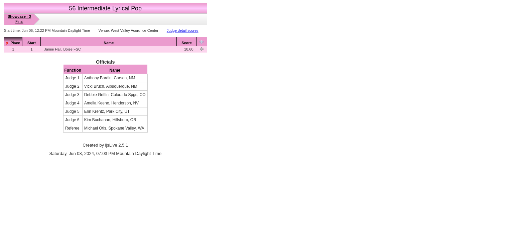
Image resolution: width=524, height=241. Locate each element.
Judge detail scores (183, 30)
